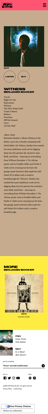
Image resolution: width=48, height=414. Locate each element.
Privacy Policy (7, 389)
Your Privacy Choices (20, 406)
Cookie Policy (17, 389)
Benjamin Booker (19, 92)
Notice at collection (12, 411)
